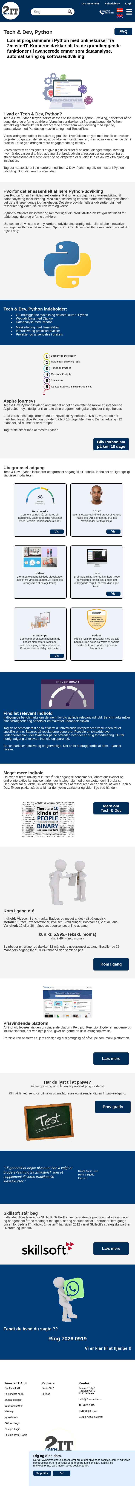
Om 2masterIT (90, 3)
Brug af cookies (13, 1399)
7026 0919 (74, 1338)
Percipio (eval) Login (15, 1435)
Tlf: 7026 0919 (87, 1405)
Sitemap (8, 1411)
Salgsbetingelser (13, 1405)
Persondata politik (14, 1394)
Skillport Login (12, 1423)
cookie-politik (80, 1465)
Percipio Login (12, 1429)
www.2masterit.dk (52, 1459)
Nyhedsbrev (112, 3)
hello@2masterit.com (90, 1399)
